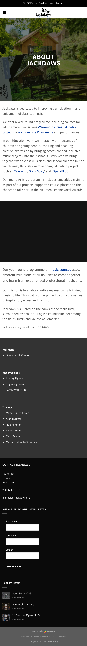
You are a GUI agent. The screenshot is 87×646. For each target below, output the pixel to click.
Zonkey (49, 631)
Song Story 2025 (21, 593)
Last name (11, 535)
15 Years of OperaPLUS (26, 615)
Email (9, 549)
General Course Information (37, 636)
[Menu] (4, 12)
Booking (61, 636)
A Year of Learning (23, 604)
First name (11, 521)
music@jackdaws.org (17, 497)
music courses (60, 269)
